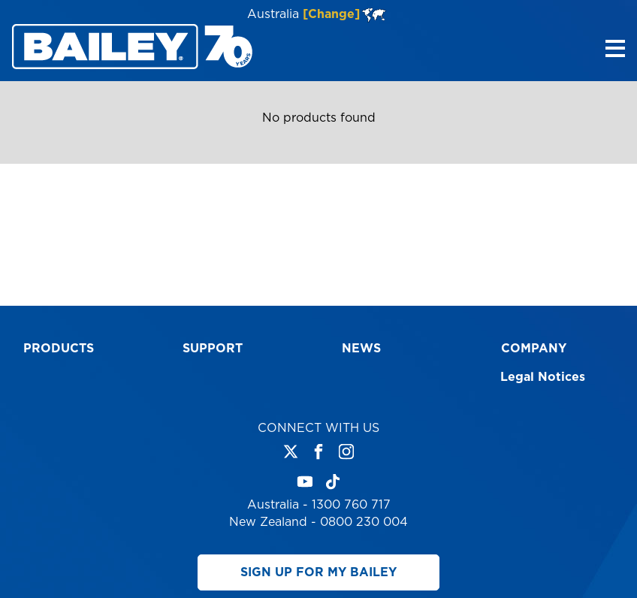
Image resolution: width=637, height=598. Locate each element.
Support (213, 349)
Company (533, 349)
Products (58, 349)
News (361, 349)
